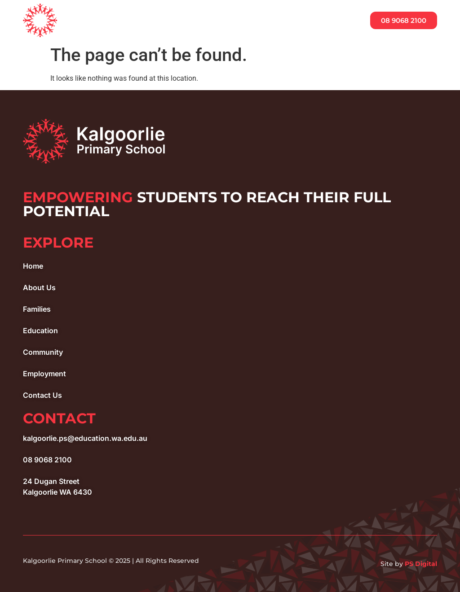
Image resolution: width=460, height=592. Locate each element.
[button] (340, 21)
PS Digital (421, 564)
